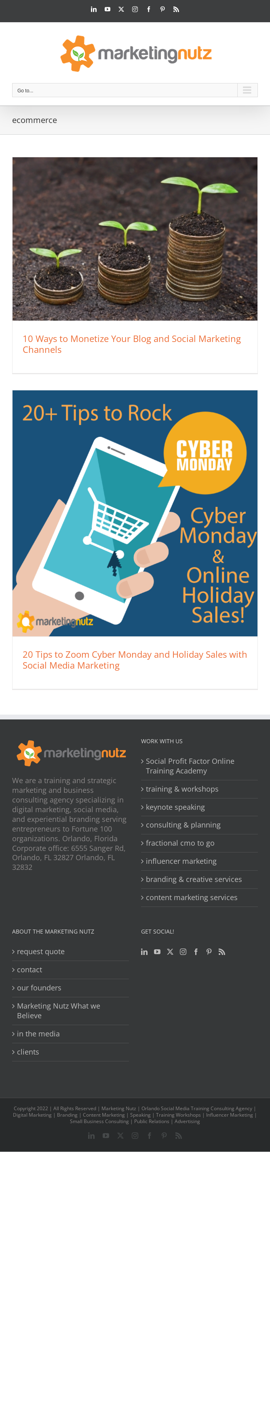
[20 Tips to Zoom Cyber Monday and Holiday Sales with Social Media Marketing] (135, 513)
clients (28, 1052)
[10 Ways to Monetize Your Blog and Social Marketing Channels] (135, 239)
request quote (41, 951)
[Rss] (222, 951)
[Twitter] (170, 951)
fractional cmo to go (180, 843)
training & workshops (182, 789)
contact (29, 969)
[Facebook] (196, 951)
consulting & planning (183, 825)
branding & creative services (194, 879)
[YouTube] (157, 951)
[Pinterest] (209, 951)
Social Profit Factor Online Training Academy (190, 766)
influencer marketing (181, 861)
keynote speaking (175, 807)
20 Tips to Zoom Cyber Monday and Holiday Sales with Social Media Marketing (135, 659)
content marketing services (192, 897)
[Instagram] (183, 951)
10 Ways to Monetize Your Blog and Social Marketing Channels (132, 343)
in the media (38, 1033)
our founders (39, 987)
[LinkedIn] (144, 951)
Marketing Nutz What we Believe (58, 1010)
